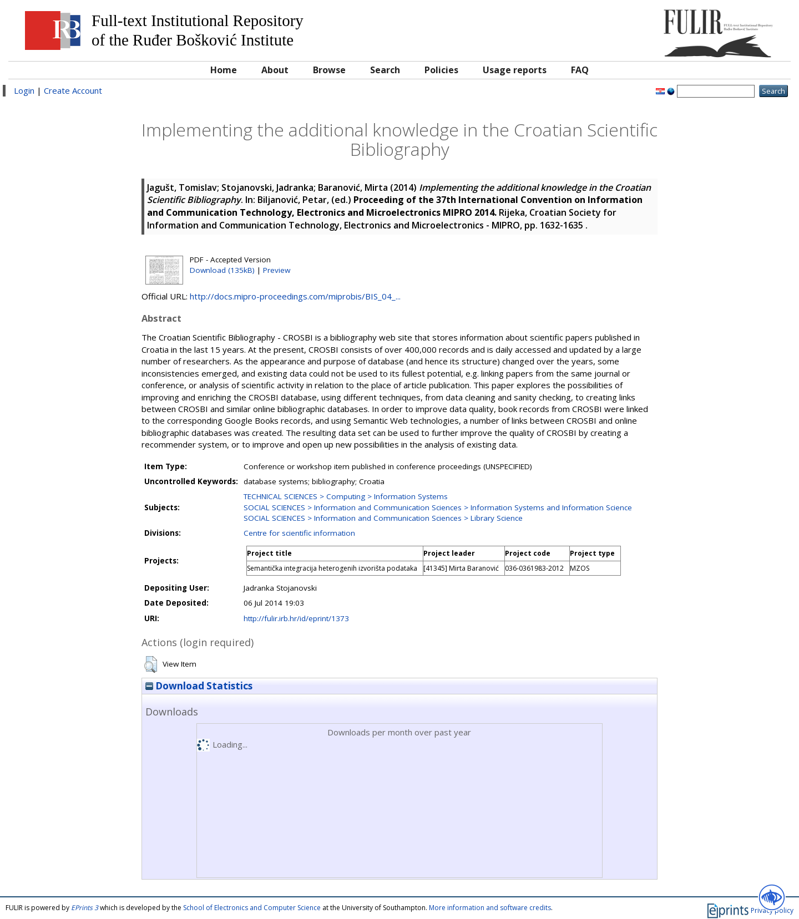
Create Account (73, 90)
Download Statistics (198, 685)
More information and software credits (490, 907)
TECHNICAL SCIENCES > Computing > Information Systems (346, 496)
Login (24, 90)
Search (385, 70)
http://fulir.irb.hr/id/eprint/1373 (296, 618)
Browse (329, 70)
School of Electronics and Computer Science (252, 907)
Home (223, 70)
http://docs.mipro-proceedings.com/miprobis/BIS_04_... (295, 296)
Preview (276, 270)
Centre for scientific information (299, 533)
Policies (441, 70)
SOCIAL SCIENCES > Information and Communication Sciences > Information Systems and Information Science (438, 507)
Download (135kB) (222, 270)
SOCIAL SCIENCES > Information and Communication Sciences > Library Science (383, 518)
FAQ (580, 70)
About (275, 70)
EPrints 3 (84, 907)
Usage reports (515, 70)
